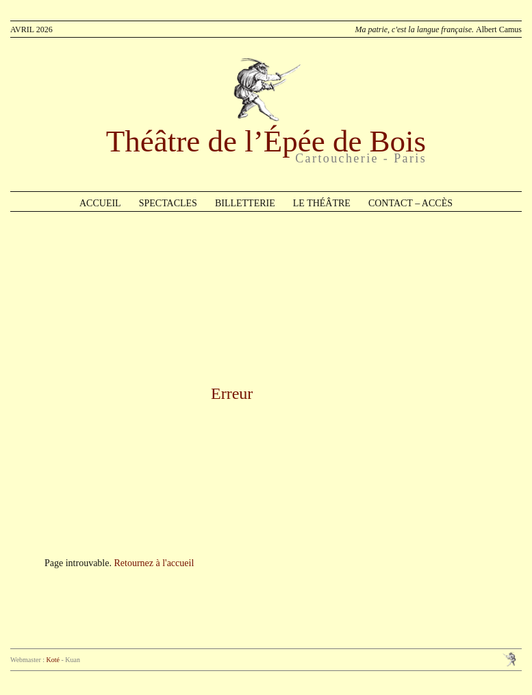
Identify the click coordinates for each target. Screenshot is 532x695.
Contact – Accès (410, 203)
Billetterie (245, 203)
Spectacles (168, 203)
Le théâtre (322, 203)
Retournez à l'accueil (154, 563)
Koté (53, 659)
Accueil (100, 203)
